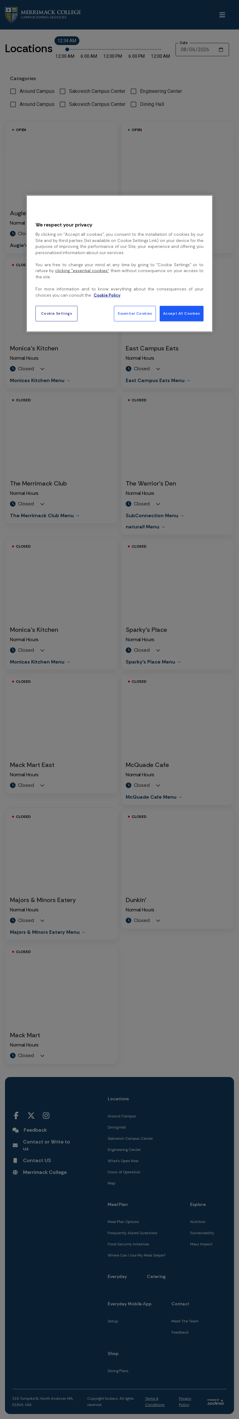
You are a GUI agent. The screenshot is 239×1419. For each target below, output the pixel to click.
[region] (119, 263)
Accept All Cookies (181, 313)
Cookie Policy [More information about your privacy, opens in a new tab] (107, 295)
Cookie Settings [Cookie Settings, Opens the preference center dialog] (56, 313)
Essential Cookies (135, 313)
